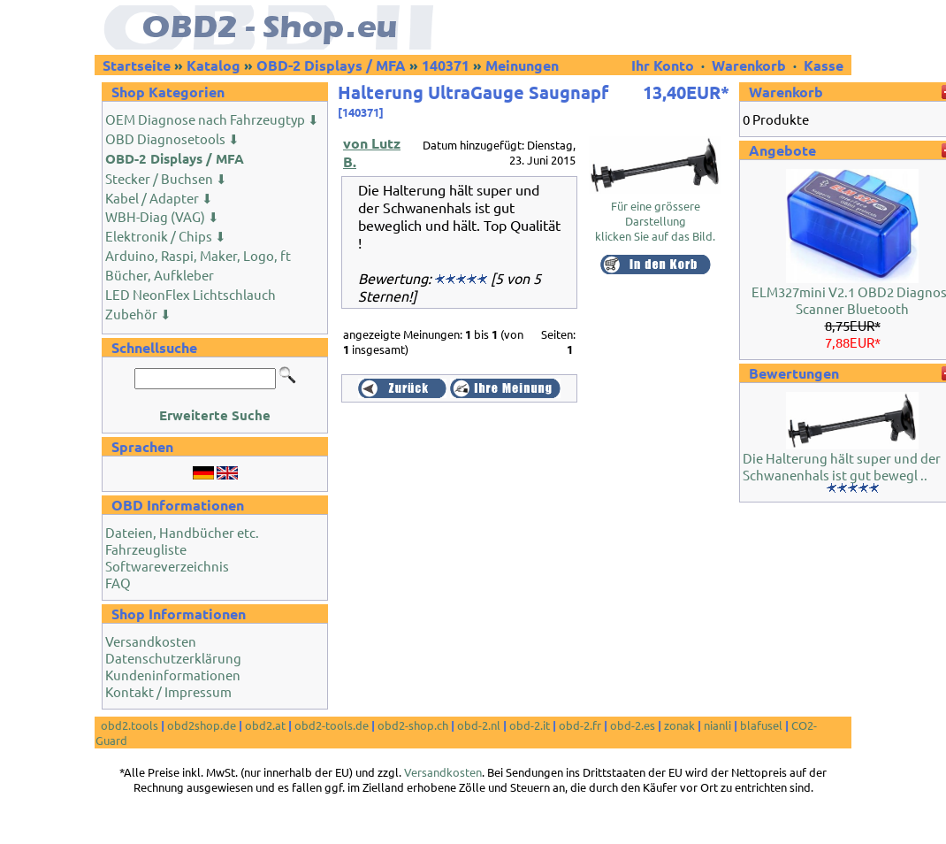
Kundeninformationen (172, 674)
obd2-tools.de (331, 725)
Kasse (823, 65)
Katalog (213, 65)
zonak (679, 725)
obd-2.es (632, 725)
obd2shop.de (201, 725)
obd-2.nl (478, 725)
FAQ (118, 582)
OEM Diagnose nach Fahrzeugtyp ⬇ (212, 119)
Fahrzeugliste (146, 549)
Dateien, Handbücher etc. (182, 532)
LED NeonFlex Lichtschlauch (190, 294)
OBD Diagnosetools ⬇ (172, 138)
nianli (717, 725)
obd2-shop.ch (413, 725)
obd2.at (265, 725)
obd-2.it (529, 725)
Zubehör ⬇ (138, 313)
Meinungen (522, 65)
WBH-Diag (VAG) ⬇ (162, 216)
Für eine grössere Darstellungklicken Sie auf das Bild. (655, 214)
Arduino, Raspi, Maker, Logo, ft (198, 255)
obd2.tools (129, 725)
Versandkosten (150, 641)
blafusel (761, 725)
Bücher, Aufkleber (159, 274)
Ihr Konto (664, 65)
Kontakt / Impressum (168, 691)
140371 (445, 65)
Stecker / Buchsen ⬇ (166, 178)
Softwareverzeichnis (167, 565)
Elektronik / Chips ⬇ (165, 235)
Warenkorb (749, 65)
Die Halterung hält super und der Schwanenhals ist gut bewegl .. (842, 466)
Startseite (137, 65)
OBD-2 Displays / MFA (331, 65)
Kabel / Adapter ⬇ (159, 197)
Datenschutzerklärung (173, 657)
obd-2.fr (580, 725)
